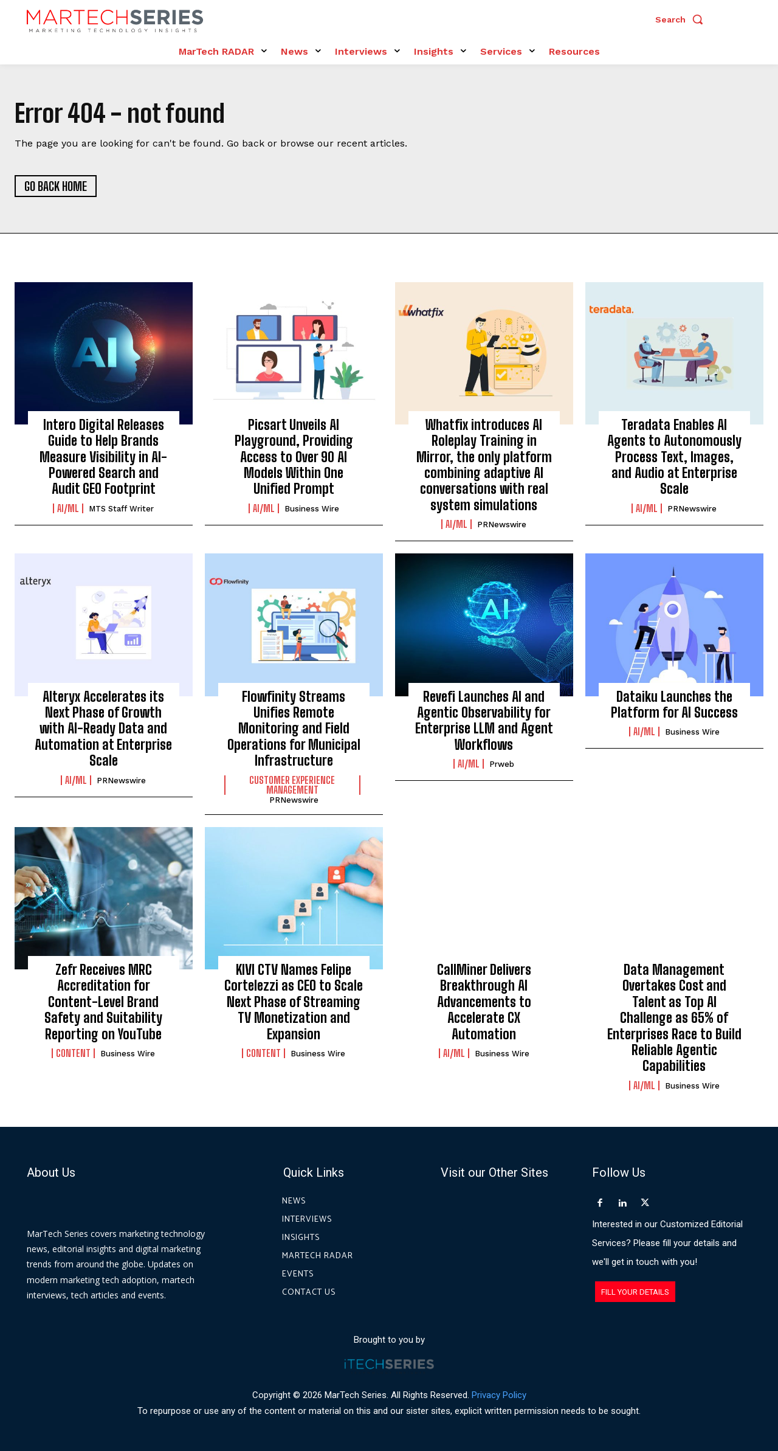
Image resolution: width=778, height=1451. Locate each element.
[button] (682, 19)
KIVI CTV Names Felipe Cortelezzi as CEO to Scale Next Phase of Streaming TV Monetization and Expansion (293, 1001)
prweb (501, 764)
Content (73, 1053)
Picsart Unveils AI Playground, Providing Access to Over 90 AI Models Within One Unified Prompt (294, 457)
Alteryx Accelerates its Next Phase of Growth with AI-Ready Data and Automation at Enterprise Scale (103, 728)
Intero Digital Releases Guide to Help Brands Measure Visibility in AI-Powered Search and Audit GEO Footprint (103, 457)
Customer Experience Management (292, 785)
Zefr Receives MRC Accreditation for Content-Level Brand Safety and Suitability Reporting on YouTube (103, 1001)
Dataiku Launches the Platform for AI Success (674, 704)
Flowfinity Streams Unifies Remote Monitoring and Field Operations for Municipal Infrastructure (293, 728)
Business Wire (311, 508)
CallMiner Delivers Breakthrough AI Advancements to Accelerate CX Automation (484, 1001)
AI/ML (68, 508)
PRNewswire (501, 525)
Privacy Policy (499, 1395)
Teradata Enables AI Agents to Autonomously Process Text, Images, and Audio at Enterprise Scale (674, 457)
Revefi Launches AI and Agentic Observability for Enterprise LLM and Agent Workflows (484, 720)
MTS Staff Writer (121, 508)
